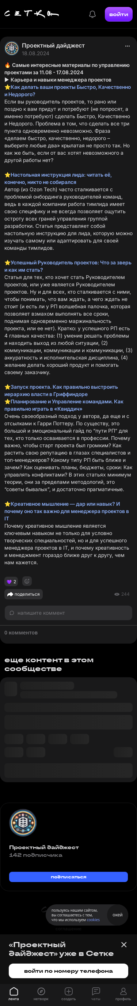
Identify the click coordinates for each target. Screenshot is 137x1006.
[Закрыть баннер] (123, 944)
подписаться (69, 877)
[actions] (127, 46)
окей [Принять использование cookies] (117, 915)
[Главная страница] (31, 14)
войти (118, 14)
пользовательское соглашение (68, 925)
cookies (93, 919)
